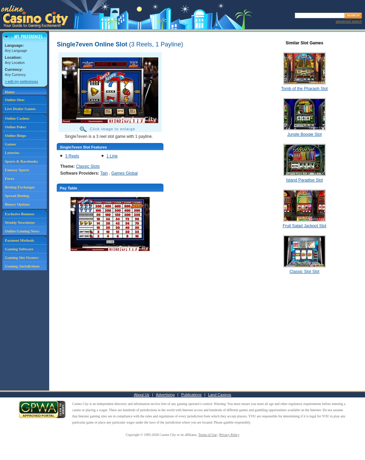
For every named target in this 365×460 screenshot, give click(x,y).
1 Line (112, 156)
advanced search (349, 21)
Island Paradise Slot (304, 180)
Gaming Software (19, 249)
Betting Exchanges (20, 187)
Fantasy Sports (17, 170)
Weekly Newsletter (20, 222)
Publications (191, 395)
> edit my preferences (21, 82)
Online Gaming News (22, 231)
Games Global (124, 173)
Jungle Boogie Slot (304, 134)
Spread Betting (17, 196)
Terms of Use (207, 435)
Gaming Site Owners (22, 257)
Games (10, 144)
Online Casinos (17, 118)
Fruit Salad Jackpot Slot (304, 225)
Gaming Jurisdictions (22, 266)
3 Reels (72, 156)
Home (9, 92)
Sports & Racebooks (21, 161)
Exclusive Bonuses (19, 214)
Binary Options (17, 204)
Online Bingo (15, 135)
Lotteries (12, 153)
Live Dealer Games (20, 109)
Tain (104, 173)
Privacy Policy (229, 435)
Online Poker (15, 127)
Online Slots (14, 100)
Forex (9, 178)
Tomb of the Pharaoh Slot (304, 88)
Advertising (165, 395)
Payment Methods (19, 240)
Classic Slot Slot (305, 271)
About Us (141, 395)
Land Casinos (219, 395)
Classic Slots (88, 166)
